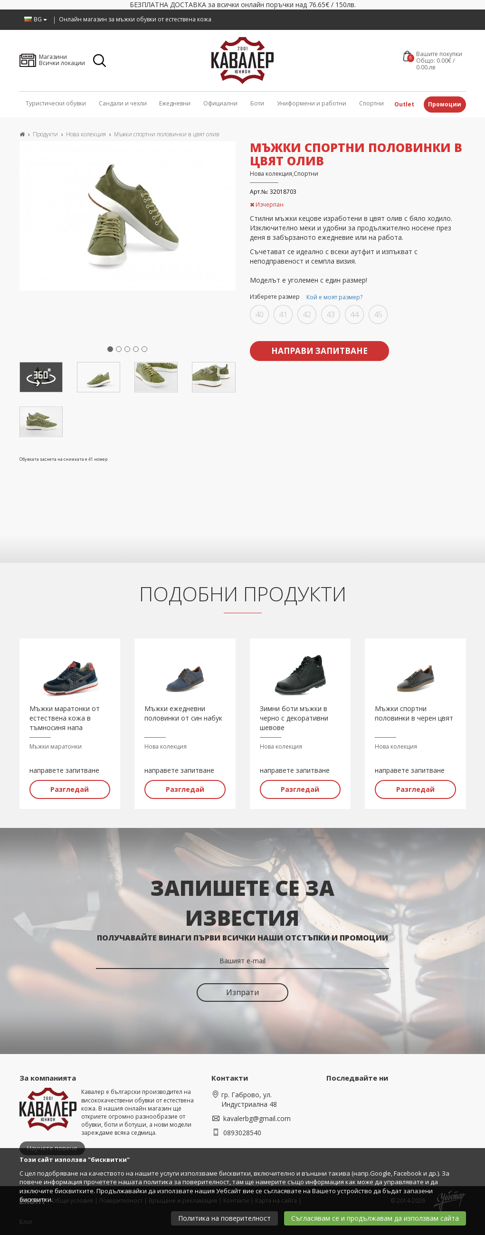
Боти (257, 103)
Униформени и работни (311, 103)
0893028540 (242, 1131)
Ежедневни (174, 103)
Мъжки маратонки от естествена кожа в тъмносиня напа (64, 716)
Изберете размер (307, 297)
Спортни (371, 103)
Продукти (45, 134)
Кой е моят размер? (334, 297)
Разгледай (69, 787)
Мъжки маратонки (55, 745)
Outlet (404, 104)
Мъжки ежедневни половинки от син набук (183, 711)
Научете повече (52, 1146)
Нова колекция (86, 134)
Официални (220, 103)
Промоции (444, 104)
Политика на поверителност (224, 1218)
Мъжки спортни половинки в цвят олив (166, 134)
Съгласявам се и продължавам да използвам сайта (375, 1218)
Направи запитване (319, 348)
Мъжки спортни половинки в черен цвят (414, 711)
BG (35, 19)
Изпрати (242, 991)
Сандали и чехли (123, 103)
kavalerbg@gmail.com (257, 1116)
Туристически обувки (56, 103)
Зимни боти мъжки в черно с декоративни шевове (294, 716)
